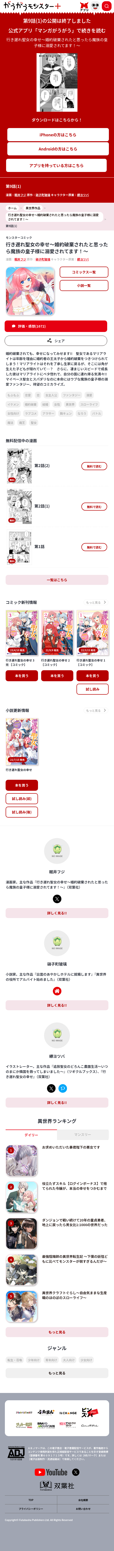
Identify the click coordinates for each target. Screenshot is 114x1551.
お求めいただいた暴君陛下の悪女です (71, 1147)
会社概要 (83, 1500)
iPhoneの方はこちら (58, 135)
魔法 (10, 422)
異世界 (70, 404)
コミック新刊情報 (21, 602)
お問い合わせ (83, 1509)
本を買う (22, 675)
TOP (30, 1500)
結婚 (45, 404)
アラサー (48, 413)
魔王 (22, 422)
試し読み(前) (22, 798)
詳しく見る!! (57, 913)
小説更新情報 (17, 710)
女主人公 (51, 395)
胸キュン (66, 413)
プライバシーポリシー (31, 1509)
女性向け (13, 413)
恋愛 (28, 395)
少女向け (86, 1360)
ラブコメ (31, 413)
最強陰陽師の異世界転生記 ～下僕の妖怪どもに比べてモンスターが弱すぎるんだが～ (75, 1259)
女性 (57, 404)
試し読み (92, 689)
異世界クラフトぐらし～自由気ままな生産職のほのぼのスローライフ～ (74, 1295)
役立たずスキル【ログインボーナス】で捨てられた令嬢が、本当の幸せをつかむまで (74, 1186)
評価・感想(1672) (32, 326)
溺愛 (89, 395)
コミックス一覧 (84, 272)
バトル (96, 413)
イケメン (13, 404)
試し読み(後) (22, 812)
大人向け (69, 1360)
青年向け (51, 1360)
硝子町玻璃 (43, 195)
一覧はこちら (57, 579)
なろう (81, 413)
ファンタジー (71, 395)
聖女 (34, 422)
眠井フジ (20, 195)
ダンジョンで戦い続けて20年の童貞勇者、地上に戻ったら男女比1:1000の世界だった (75, 1222)
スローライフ (89, 404)
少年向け (33, 1360)
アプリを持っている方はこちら (56, 165)
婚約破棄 (31, 404)
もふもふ (13, 395)
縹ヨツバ (83, 195)
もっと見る (57, 1332)
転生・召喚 (14, 1360)
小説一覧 (84, 285)
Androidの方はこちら (58, 149)
